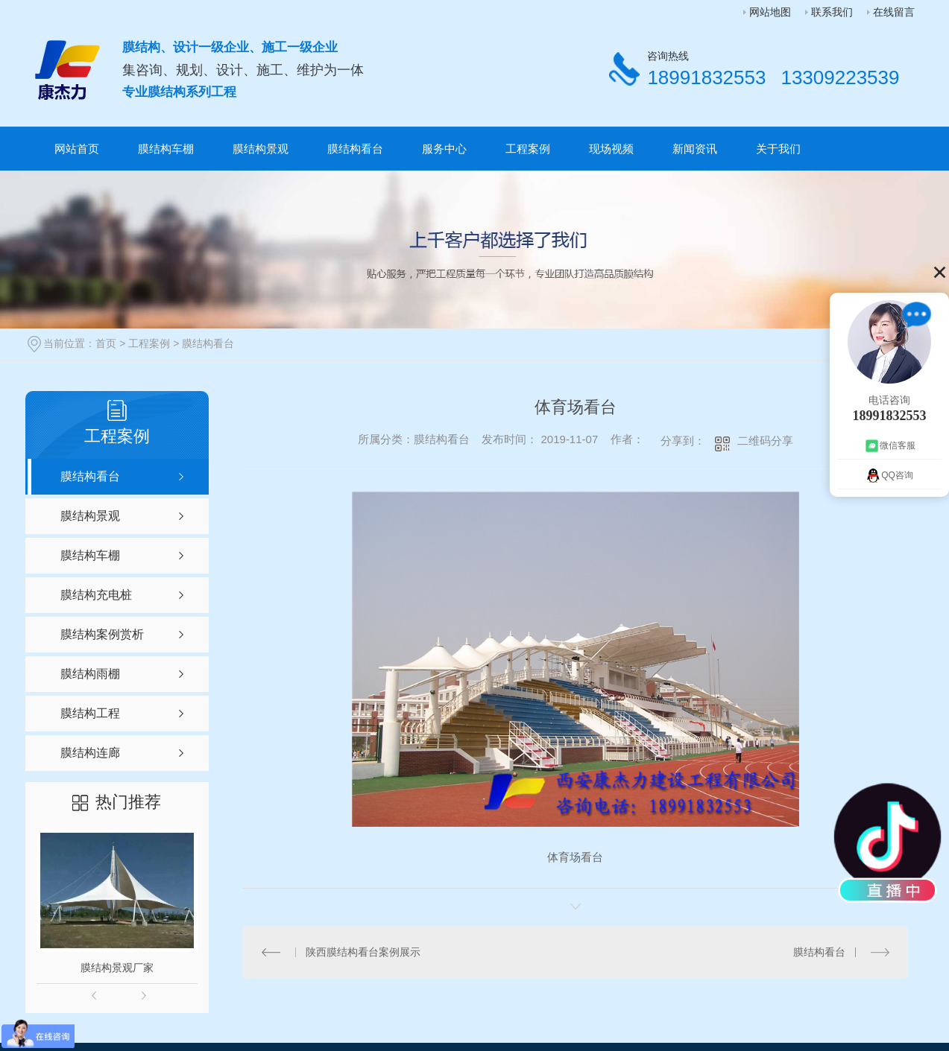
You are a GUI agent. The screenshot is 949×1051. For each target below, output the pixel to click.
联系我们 (832, 12)
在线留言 (894, 12)
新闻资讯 (694, 148)
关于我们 (778, 148)
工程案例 (527, 148)
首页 (105, 343)
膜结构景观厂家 (117, 968)
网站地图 (770, 12)
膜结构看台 (355, 148)
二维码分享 (765, 440)
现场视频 (611, 148)
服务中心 (444, 148)
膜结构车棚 (166, 148)
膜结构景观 (261, 148)
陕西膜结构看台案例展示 (363, 952)
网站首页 (76, 148)
